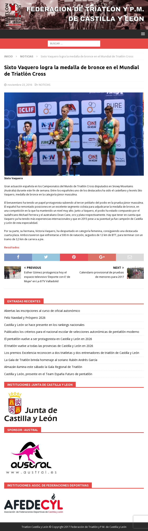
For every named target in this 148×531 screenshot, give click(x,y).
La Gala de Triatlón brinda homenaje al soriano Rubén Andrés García (50, 360)
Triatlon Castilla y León (35, 527)
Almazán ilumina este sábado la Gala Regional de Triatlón (43, 367)
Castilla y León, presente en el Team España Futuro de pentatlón (48, 374)
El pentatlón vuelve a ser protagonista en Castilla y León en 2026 (48, 339)
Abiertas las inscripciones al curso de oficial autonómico (42, 311)
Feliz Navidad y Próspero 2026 (24, 318)
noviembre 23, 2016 (20, 85)
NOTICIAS (45, 85)
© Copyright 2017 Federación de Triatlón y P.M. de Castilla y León (87, 527)
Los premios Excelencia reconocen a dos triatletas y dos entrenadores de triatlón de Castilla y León (71, 353)
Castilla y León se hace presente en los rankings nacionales (44, 325)
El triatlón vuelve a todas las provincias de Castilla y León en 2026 (48, 346)
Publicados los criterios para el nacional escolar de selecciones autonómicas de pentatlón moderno (71, 332)
